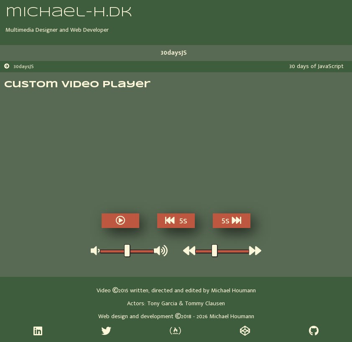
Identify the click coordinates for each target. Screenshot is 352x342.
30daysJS (174, 52)
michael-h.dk (68, 12)
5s (176, 220)
